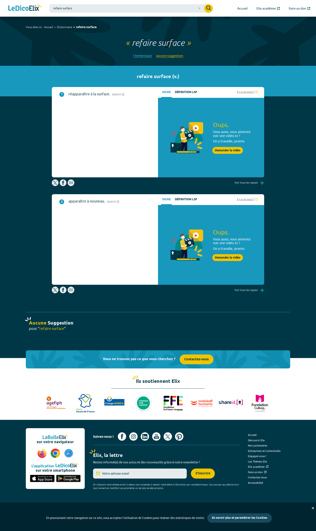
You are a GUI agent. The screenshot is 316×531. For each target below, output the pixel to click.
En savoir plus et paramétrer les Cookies (239, 518)
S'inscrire (202, 473)
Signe (166, 92)
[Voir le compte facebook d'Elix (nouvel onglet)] (122, 436)
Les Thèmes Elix (257, 461)
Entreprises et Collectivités (264, 451)
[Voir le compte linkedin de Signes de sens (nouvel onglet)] (145, 436)
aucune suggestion (169, 55)
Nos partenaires (257, 445)
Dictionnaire (64, 27)
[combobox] (131, 8)
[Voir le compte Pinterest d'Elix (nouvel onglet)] (179, 436)
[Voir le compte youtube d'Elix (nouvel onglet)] (156, 436)
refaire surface (86, 27)
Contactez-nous (196, 359)
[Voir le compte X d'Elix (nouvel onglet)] (168, 436)
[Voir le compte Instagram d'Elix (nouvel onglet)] (133, 436)
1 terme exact (142, 55)
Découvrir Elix (256, 440)
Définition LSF (186, 92)
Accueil (48, 27)
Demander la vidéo (227, 150)
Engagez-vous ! (257, 456)
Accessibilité (255, 482)
